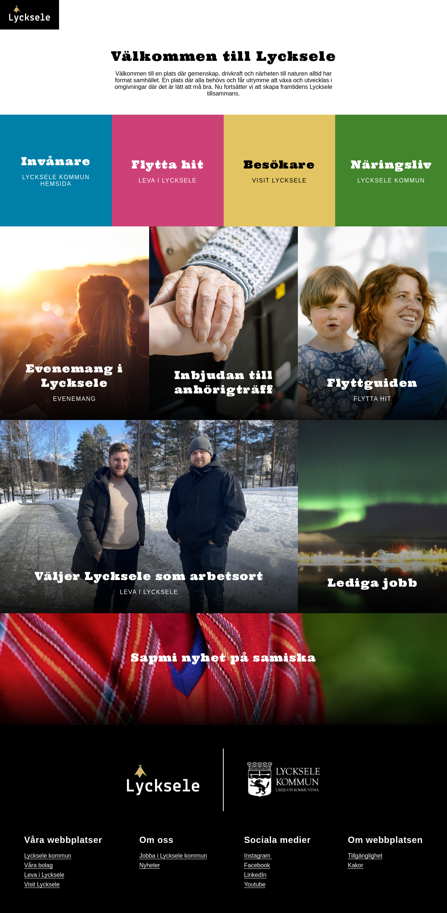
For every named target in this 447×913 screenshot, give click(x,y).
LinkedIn (255, 875)
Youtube (254, 884)
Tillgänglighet (365, 856)
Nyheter (149, 865)
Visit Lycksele (42, 884)
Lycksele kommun (47, 856)
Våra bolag (38, 865)
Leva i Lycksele (44, 875)
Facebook (257, 865)
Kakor (355, 865)
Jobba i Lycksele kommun (173, 856)
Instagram (258, 856)
